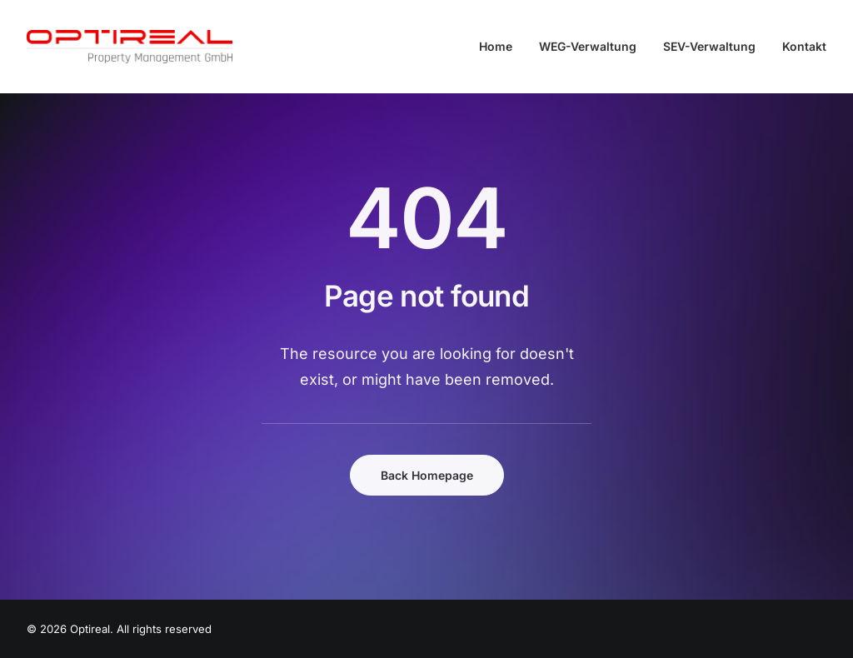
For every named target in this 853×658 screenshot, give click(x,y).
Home (495, 46)
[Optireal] (129, 46)
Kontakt (804, 46)
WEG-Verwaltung (587, 46)
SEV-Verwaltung (709, 46)
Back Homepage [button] (427, 475)
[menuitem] (501, 46)
